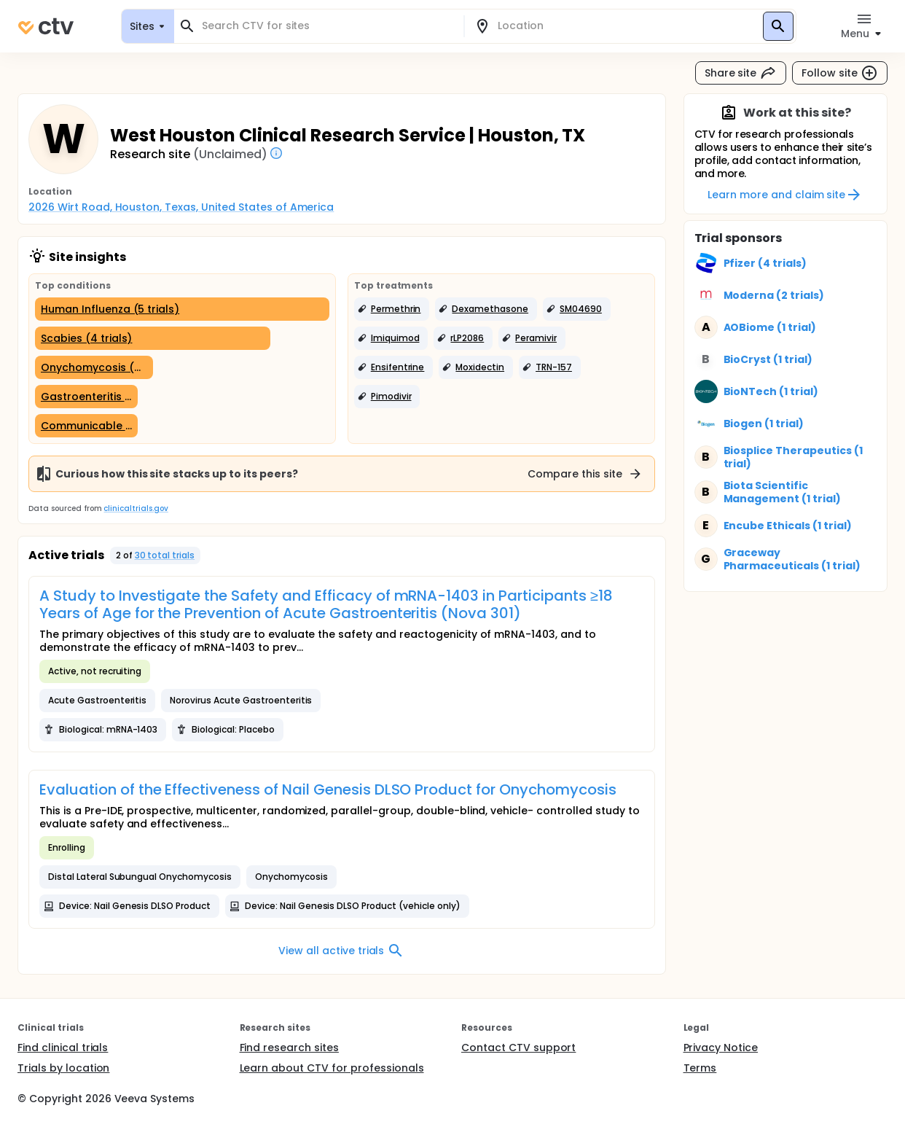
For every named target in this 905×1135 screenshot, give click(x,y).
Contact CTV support (518, 1047)
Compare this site (585, 474)
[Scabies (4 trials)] (153, 338)
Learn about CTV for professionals (332, 1067)
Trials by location (63, 1067)
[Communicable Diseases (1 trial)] (86, 425)
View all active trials (341, 950)
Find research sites (289, 1047)
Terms (700, 1067)
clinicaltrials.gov (135, 508)
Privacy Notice (721, 1047)
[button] (392, 309)
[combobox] (327, 25)
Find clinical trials (62, 1047)
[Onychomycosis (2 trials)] (94, 367)
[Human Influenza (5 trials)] (182, 309)
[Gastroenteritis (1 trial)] (86, 396)
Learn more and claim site (785, 194)
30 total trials (165, 555)
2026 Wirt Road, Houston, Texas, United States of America (181, 207)
